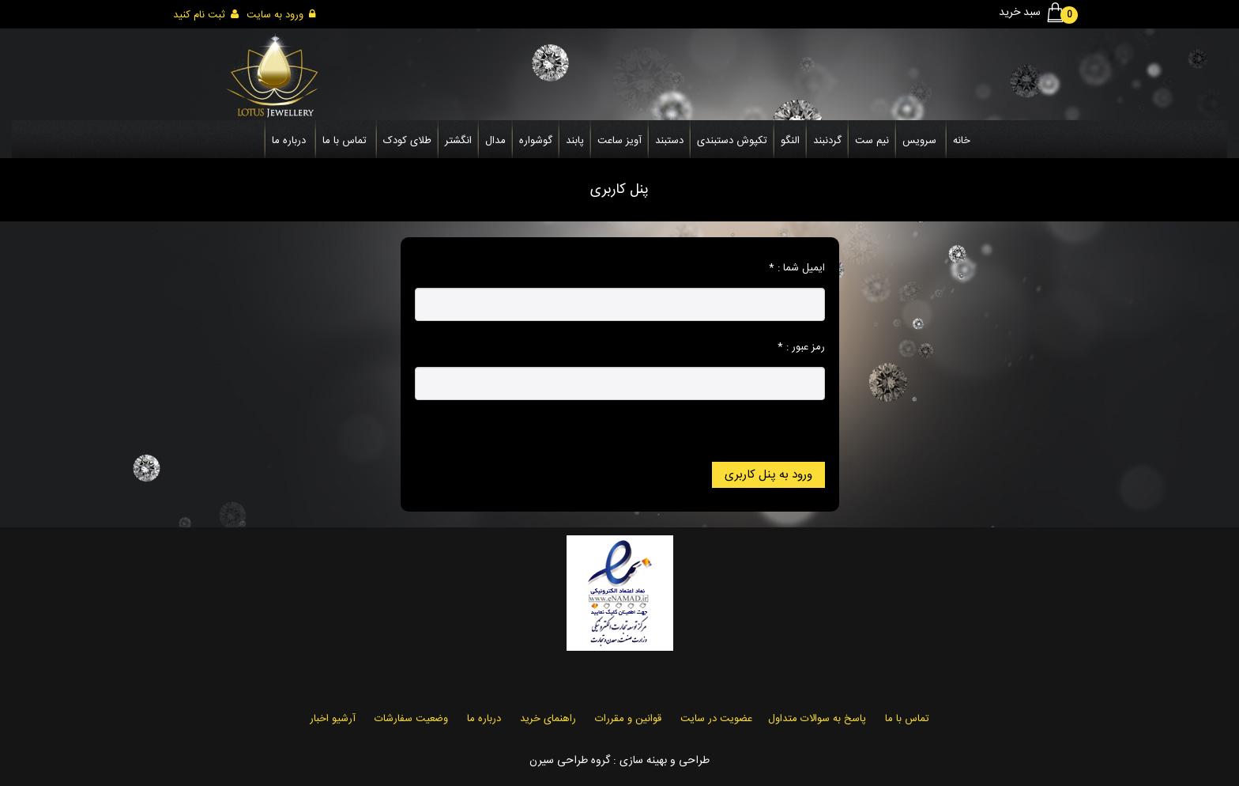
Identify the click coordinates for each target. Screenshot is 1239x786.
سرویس (919, 140)
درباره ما (289, 140)
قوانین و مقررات (628, 718)
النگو (790, 140)
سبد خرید (1034, 12)
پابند (575, 140)
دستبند (669, 140)
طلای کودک (407, 140)
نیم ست (872, 140)
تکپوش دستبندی (732, 140)
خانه (961, 140)
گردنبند (827, 140)
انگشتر (458, 140)
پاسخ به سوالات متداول (817, 718)
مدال (495, 140)
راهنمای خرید (548, 718)
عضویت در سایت (716, 718)
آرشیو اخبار (333, 718)
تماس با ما (344, 140)
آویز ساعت (619, 140)
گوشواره (535, 140)
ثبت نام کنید (206, 15)
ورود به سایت (281, 15)
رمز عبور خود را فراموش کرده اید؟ (755, 426)
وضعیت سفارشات (411, 718)
